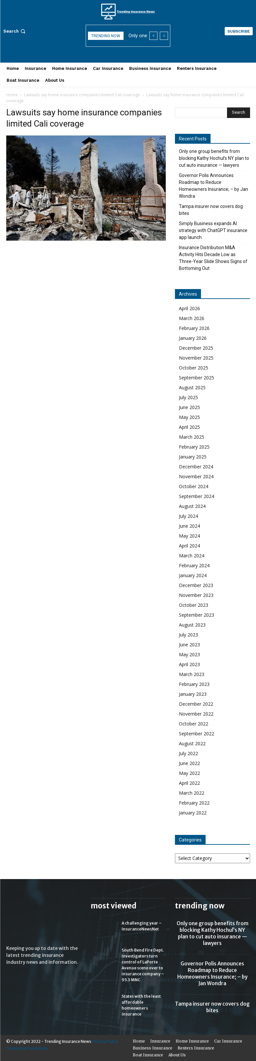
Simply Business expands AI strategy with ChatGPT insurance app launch (213, 230)
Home (12, 95)
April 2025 (189, 427)
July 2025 (188, 397)
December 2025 (196, 348)
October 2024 (193, 486)
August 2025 (192, 387)
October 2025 (193, 368)
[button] (15, 31)
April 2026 (189, 308)
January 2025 (193, 457)
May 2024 (189, 536)
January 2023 (193, 694)
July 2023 (188, 635)
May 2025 (189, 417)
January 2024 (193, 575)
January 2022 (193, 813)
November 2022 (196, 714)
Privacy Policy (105, 1041)
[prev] (153, 36)
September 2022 (196, 733)
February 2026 (194, 328)
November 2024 (196, 476)
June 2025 (189, 407)
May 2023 (189, 654)
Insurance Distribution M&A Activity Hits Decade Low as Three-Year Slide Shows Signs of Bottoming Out (213, 258)
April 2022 (189, 783)
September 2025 (196, 377)
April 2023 (189, 664)
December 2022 (196, 704)
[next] (164, 36)
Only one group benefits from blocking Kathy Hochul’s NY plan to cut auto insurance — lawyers (214, 158)
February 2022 (194, 803)
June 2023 (189, 644)
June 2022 (189, 763)
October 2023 (193, 605)
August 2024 (192, 506)
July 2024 (188, 516)
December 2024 (196, 466)
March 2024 (191, 555)
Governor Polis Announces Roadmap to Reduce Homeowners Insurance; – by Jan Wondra (213, 186)
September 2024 (196, 496)
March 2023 (191, 674)
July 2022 (188, 753)
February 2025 (194, 447)
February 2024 (194, 565)
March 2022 (191, 793)
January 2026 (193, 338)
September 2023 (196, 615)
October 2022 (193, 724)
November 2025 (196, 358)
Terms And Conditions (27, 1048)
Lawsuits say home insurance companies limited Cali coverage (82, 95)
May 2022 (189, 773)
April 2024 (189, 546)
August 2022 (192, 743)
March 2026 (191, 318)
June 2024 (189, 526)
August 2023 (192, 625)
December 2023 (196, 585)
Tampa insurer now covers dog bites (211, 210)
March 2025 (191, 437)
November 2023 (196, 595)
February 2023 (194, 684)
